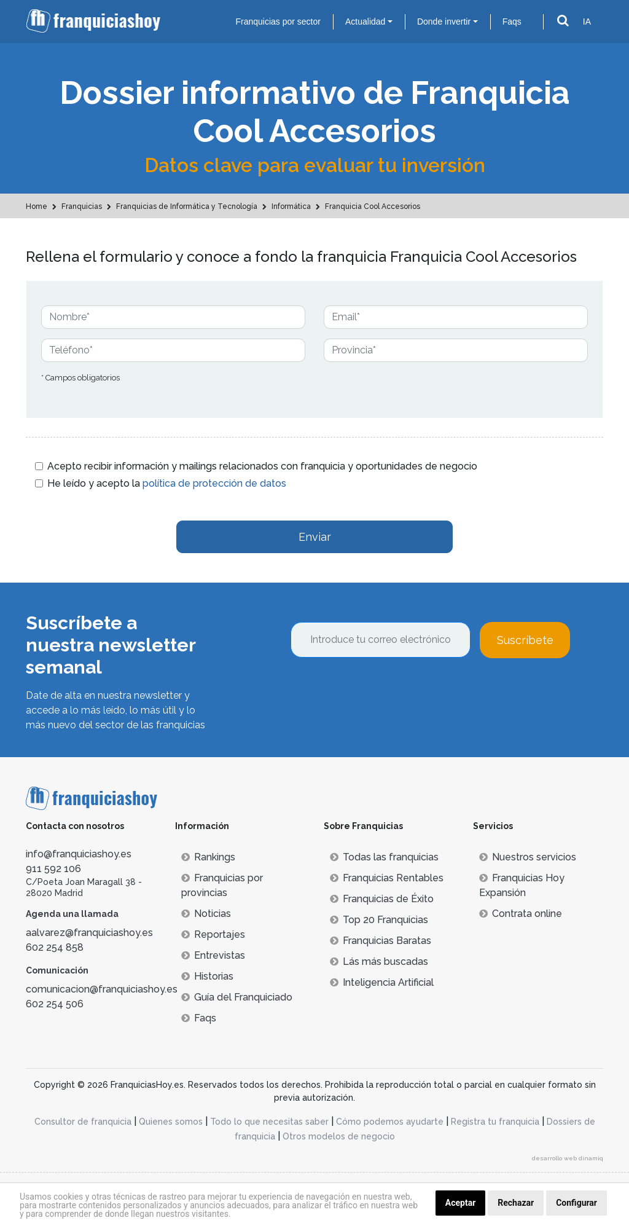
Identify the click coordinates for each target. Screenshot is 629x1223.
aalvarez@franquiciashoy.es (89, 932)
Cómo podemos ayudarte (389, 1122)
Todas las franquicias (384, 857)
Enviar (315, 536)
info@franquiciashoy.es (78, 854)
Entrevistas (213, 955)
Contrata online (520, 913)
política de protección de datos (214, 483)
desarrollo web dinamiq (567, 1158)
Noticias (206, 913)
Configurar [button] (576, 1203)
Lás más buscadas (379, 961)
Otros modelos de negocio (339, 1136)
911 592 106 (53, 869)
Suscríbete (525, 640)
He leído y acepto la (166, 483)
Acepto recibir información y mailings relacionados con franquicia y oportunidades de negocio (262, 466)
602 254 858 (55, 947)
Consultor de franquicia (82, 1122)
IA (587, 21)
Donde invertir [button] (444, 21)
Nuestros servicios (527, 857)
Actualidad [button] (365, 21)
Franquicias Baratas (380, 940)
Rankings (208, 857)
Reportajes (213, 934)
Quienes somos (171, 1122)
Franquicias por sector (278, 21)
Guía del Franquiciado (236, 997)
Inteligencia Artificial (382, 982)
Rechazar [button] (516, 1203)
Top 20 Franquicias (379, 920)
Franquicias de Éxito (382, 899)
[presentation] (384, 691)
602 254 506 (55, 1004)
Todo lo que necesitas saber (269, 1122)
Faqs (512, 21)
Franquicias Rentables (386, 878)
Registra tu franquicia (495, 1122)
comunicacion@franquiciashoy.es (102, 989)
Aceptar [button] (460, 1203)
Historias (207, 976)
